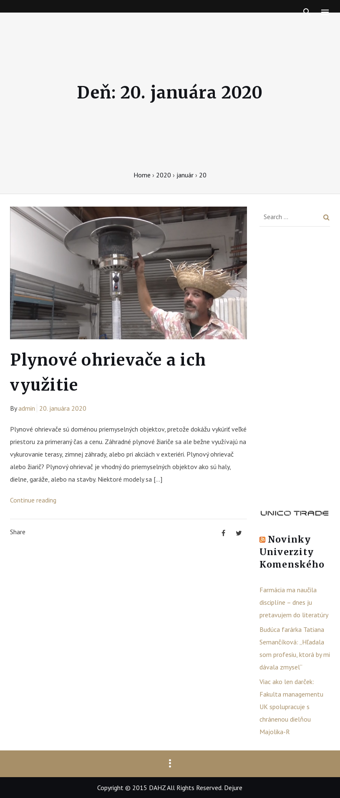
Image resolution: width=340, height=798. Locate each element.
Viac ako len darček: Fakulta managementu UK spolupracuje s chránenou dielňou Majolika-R (291, 706)
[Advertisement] (294, 370)
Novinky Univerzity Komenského (292, 552)
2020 (163, 175)
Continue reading (33, 500)
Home (142, 175)
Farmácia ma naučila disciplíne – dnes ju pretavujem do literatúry (293, 602)
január (185, 175)
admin (26, 408)
